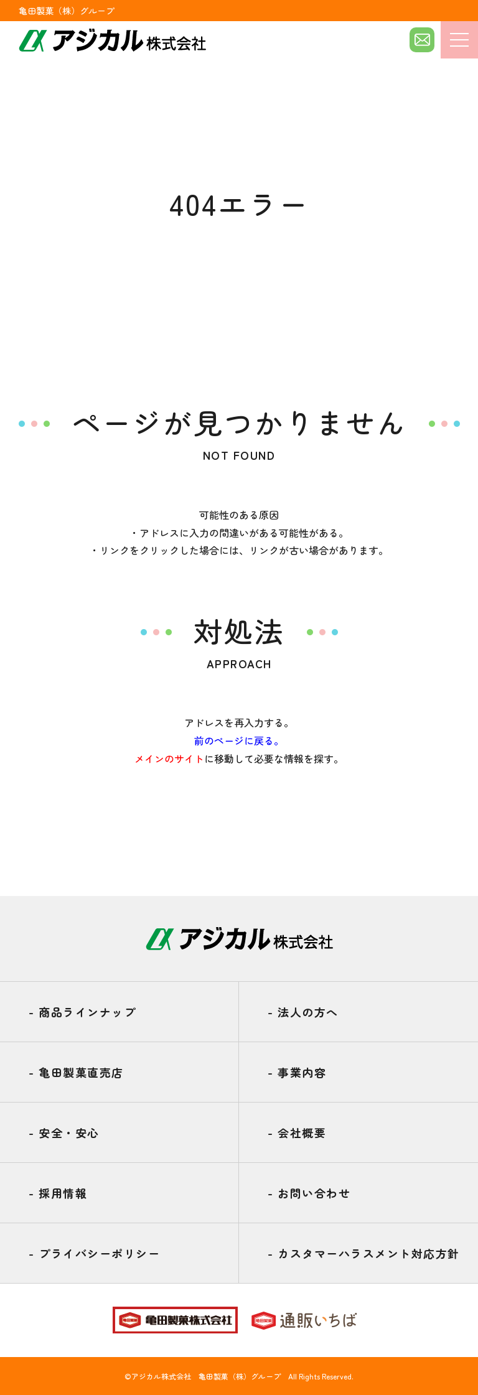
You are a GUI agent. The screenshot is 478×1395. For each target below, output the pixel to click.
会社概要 (297, 1132)
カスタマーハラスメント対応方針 (364, 1253)
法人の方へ (303, 1012)
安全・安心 (64, 1132)
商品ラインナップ (82, 1012)
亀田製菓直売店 (76, 1072)
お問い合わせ (309, 1193)
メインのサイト (169, 758)
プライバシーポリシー (94, 1253)
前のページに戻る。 (239, 740)
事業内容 (297, 1072)
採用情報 (58, 1193)
